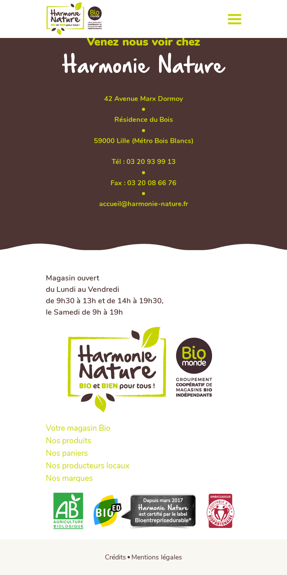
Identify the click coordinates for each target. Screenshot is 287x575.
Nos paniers (67, 453)
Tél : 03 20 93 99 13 (144, 161)
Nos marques (69, 478)
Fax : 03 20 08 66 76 (143, 182)
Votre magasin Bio (78, 428)
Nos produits (68, 441)
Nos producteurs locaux (87, 466)
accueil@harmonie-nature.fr (143, 203)
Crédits (115, 557)
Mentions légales (156, 557)
